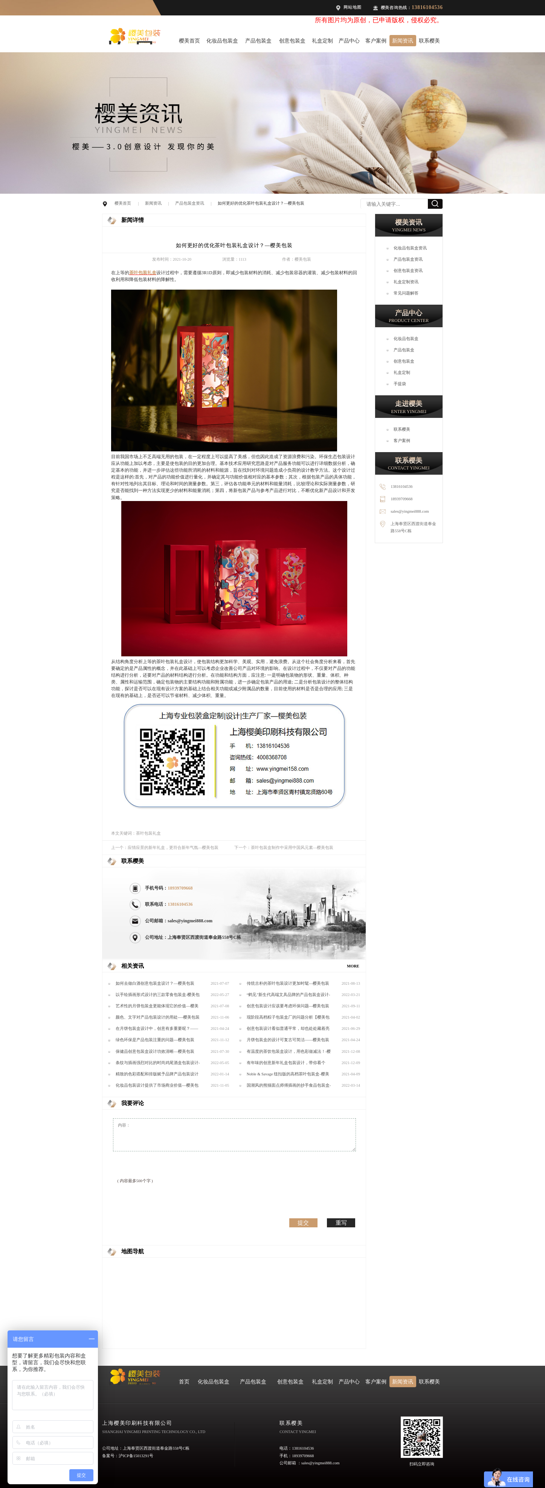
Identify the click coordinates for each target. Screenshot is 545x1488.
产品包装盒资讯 (189, 203)
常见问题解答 (406, 293)
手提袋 (400, 384)
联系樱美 (429, 41)
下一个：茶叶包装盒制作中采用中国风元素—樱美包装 (284, 848)
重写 (341, 1222)
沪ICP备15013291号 (136, 1456)
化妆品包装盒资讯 (410, 248)
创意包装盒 (292, 41)
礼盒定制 (322, 41)
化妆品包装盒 (222, 41)
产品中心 (349, 41)
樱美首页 (189, 41)
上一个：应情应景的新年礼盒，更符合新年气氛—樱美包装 (165, 848)
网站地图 (352, 7)
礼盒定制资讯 (406, 282)
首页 (184, 1382)
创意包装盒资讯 (408, 271)
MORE (353, 966)
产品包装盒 (258, 41)
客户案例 (375, 41)
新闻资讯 (402, 41)
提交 (303, 1222)
